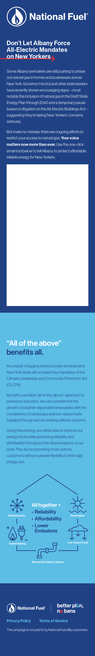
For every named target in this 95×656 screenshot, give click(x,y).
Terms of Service (53, 620)
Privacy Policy (19, 620)
